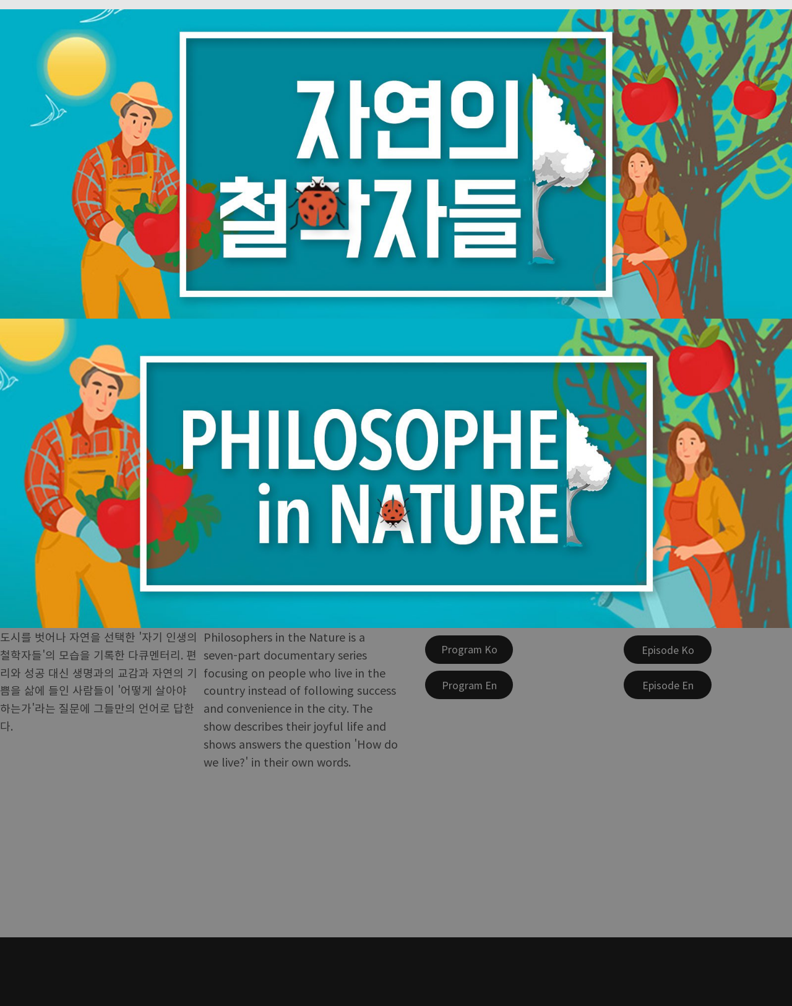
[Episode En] (668, 685)
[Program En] (469, 685)
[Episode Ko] (668, 649)
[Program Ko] (469, 649)
